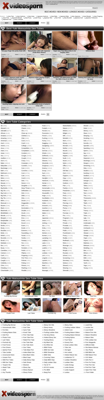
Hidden (44, 185)
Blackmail (4, 210)
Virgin (85, 238)
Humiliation (45, 198)
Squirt (85, 155)
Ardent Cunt (68, 330)
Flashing (24, 268)
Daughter (24, 185)
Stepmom (87, 158)
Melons (65, 131)
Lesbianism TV (69, 357)
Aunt (2, 160)
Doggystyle (25, 203)
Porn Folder (90, 372)
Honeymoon (46, 190)
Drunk (23, 213)
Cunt (23, 173)
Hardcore (45, 180)
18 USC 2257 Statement (79, 397)
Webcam (86, 245)
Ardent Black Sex (28, 352)
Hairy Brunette (68, 18)
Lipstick (44, 260)
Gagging (45, 143)
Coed (23, 143)
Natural (65, 153)
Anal (2, 143)
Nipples (65, 155)
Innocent (45, 205)
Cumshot (24, 170)
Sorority (86, 143)
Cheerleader (5, 270)
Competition (25, 148)
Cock (23, 141)
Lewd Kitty (88, 325)
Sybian (86, 183)
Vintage (86, 235)
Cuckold (24, 165)
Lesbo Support (69, 370)
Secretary (66, 260)
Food (43, 126)
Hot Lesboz (68, 352)
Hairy (44, 175)
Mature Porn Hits (90, 332)
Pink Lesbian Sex (91, 340)
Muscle (65, 150)
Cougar (23, 155)
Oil (64, 168)
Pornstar (65, 213)
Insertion (45, 208)
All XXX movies (49, 367)
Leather (44, 248)
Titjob (85, 203)
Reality (65, 238)
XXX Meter (88, 357)
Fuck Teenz (68, 340)
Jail (43, 215)
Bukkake (3, 243)
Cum (23, 168)
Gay (43, 148)
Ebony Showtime (49, 330)
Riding (65, 248)
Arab (2, 150)
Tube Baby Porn (28, 350)
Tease (85, 190)
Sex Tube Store (28, 345)
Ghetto (44, 153)
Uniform (86, 225)
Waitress (86, 243)
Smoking (86, 138)
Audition (3, 158)
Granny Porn (69, 342)
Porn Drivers (93, 312)
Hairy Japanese (76, 16)
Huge (44, 195)
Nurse (65, 160)
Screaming (66, 258)
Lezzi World (89, 330)
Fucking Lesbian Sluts (51, 332)
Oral (64, 173)
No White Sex (48, 345)
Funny (44, 141)
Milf (64, 136)
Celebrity (3, 263)
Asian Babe (54, 16)
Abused (3, 128)
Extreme (24, 230)
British (3, 235)
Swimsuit (86, 178)
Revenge (66, 245)
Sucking (86, 173)
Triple (85, 213)
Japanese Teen (48, 18)
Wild (85, 258)
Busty (2, 248)
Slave (85, 133)
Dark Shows (27, 362)
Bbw (2, 175)
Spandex (86, 146)
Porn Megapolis (90, 342)
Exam (23, 225)
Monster (65, 146)
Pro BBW (47, 370)
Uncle (85, 220)
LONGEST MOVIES (76, 11)
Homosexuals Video (31, 295)
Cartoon (3, 253)
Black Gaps (27, 357)
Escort (23, 223)
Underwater (87, 223)
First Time (24, 258)
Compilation (25, 150)
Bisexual (3, 203)
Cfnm (2, 265)
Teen (85, 193)
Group (44, 170)
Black (2, 208)
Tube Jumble (7, 352)
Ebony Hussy (48, 327)
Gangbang (45, 146)
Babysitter (4, 165)
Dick (22, 193)
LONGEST (32, 23)
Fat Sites (52, 295)
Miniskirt (65, 138)
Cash (2, 255)
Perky (65, 198)
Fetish (23, 250)
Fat (22, 243)
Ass (2, 155)
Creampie (24, 163)
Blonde (3, 215)
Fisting (23, 263)
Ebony (23, 215)
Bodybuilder (4, 220)
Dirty (22, 198)
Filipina (23, 253)
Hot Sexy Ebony (49, 335)
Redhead (66, 240)
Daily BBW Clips (49, 360)
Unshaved (87, 228)
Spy (85, 153)
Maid (43, 265)
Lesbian (44, 253)
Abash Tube (6, 367)
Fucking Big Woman (10, 295)
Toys (85, 208)
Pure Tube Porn (28, 337)
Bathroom (4, 173)
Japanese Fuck (7, 19)
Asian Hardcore (21, 16)
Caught (3, 260)
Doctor (23, 200)
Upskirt (86, 230)
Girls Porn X (89, 360)
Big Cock (4, 193)
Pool (64, 210)
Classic (23, 128)
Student (86, 170)
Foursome (45, 133)
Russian (65, 253)
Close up (24, 133)
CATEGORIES (91, 11)
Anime (3, 146)
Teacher (86, 188)
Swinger (86, 180)
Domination (25, 208)
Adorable (4, 131)
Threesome (87, 198)
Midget (65, 133)
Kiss (43, 230)
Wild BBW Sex (90, 352)
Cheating (4, 268)
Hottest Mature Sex (71, 355)
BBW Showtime (49, 352)
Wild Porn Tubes (8, 360)
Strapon (86, 163)
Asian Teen (11, 16)
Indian (44, 203)
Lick (43, 255)
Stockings (87, 160)
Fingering (24, 255)
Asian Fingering (98, 16)
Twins (85, 215)
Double (23, 210)
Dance (23, 183)
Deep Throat (25, 188)
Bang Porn (47, 372)
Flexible (23, 270)
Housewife (45, 193)
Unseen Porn (7, 357)
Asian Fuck (6, 18)
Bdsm (2, 178)
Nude (64, 158)
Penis (64, 195)
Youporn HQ (7, 365)
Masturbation (67, 126)
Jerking (44, 223)
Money (65, 143)
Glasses (44, 160)
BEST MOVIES (50, 11)
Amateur (3, 136)
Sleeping (86, 136)
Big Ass (3, 185)
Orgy (64, 178)
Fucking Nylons (70, 337)
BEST (6, 23)
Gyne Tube (26, 330)
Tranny (86, 210)
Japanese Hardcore (42, 16)
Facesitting (24, 233)
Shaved (65, 265)
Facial (23, 235)
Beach (3, 180)
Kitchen (44, 233)
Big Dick (3, 195)
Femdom (24, 248)
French (44, 136)
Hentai (44, 183)
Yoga (85, 265)
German (44, 150)
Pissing (65, 205)
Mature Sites (89, 337)
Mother (65, 148)
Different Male (89, 345)
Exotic (23, 228)
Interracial (45, 210)
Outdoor (65, 183)
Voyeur (86, 240)
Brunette (3, 238)
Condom (24, 153)
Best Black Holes (28, 355)
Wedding (86, 248)
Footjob (44, 128)
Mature (65, 128)
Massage (45, 270)
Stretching (87, 165)
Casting (3, 258)
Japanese (45, 218)
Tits (85, 205)
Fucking (44, 138)
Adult (4, 370)
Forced (44, 131)
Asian (2, 153)
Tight (85, 200)
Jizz (43, 225)
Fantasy (24, 240)
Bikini (2, 200)
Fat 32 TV (47, 365)
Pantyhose (66, 190)
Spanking (87, 148)
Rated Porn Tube (28, 340)
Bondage (4, 223)
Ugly (85, 218)
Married (44, 268)
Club (22, 138)
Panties (65, 188)
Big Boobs (4, 188)
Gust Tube (26, 327)
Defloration (24, 190)
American (4, 141)
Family (23, 238)
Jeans (44, 220)
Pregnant (66, 218)
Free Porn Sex (90, 365)
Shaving (65, 268)
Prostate (65, 225)
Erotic (23, 220)
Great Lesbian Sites (71, 345)
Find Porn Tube (90, 367)
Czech (23, 178)
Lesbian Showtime (71, 360)
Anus (2, 148)
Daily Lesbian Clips (50, 362)
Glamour (45, 158)
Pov (64, 215)
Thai (85, 195)
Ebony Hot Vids (49, 325)
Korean (44, 235)
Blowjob (3, 218)
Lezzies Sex (89, 327)
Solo (85, 141)
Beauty (3, 183)
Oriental (65, 180)
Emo (22, 218)
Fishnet (23, 260)
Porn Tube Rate (28, 335)
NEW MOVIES (62, 11)
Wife (85, 255)
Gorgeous (45, 165)
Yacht (85, 263)
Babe (2, 163)
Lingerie (44, 258)
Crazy (23, 160)
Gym (43, 173)
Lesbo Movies (69, 367)
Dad (22, 180)
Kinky (44, 228)
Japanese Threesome (91, 18)
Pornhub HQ (52, 312)
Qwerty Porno (7, 350)
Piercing (65, 203)
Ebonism (26, 365)
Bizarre (3, 205)
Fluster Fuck (10, 312)
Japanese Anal (78, 18)
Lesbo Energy (69, 365)
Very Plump (89, 350)
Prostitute (66, 228)
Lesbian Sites (69, 362)
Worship (86, 260)
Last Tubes (31, 312)
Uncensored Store (8, 355)
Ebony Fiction (27, 372)
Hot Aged (68, 350)
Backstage (4, 168)
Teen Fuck (58, 18)
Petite (65, 200)
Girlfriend (45, 155)
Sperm (86, 150)
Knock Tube (27, 332)
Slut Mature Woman (91, 347)
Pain (64, 185)
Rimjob (65, 250)
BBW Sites (47, 355)
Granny (44, 168)
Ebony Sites (68, 325)
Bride (2, 233)
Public (65, 230)
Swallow (86, 175)
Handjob (45, 178)
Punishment (67, 233)
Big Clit (3, 190)
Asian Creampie (18, 19)
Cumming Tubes (49, 357)
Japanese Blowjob (17, 18)
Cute (23, 175)
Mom (64, 141)
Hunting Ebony (49, 340)
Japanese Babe (64, 16)
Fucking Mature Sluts (72, 295)
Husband (45, 200)
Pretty (65, 220)
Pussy (65, 235)
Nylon (65, 163)
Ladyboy (45, 240)
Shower (86, 126)
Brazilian (3, 230)
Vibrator (86, 233)
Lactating (45, 238)
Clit (22, 131)
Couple (23, 158)
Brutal (3, 240)
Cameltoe (4, 250)
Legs (43, 250)
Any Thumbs (7, 372)
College (23, 146)
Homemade (46, 188)
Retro (64, 243)
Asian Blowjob (87, 16)
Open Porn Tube (90, 370)
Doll (22, 205)
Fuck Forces (72, 312)
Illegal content (89, 397)
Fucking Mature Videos (72, 332)
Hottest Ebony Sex (50, 337)
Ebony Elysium (28, 370)
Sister (85, 128)
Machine (45, 263)
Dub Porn (93, 295)
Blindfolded (4, 213)
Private (65, 223)
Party (64, 193)
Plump (65, 208)
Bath (2, 170)
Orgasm (65, 175)
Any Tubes (26, 325)
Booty (2, 228)
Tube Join (68, 347)
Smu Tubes (27, 347)
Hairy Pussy (28, 18)
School (65, 255)
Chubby (23, 126)
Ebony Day (26, 367)
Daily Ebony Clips (29, 360)
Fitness (23, 265)
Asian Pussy (37, 18)
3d (1, 126)
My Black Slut (48, 342)
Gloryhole (45, 163)
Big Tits (3, 198)
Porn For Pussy (90, 362)
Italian (44, 213)
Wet (85, 250)
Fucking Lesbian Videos (72, 327)
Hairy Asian (31, 16)
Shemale (66, 270)
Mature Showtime (91, 335)
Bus (2, 245)
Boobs (3, 225)
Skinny (86, 131)
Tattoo (85, 185)
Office (65, 165)
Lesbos (67, 372)
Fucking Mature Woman (72, 335)
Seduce (65, 263)
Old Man (65, 170)
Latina (44, 245)
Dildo (23, 195)
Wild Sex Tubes (8, 362)
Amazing (3, 138)
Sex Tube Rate (28, 342)
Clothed (23, 136)
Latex (44, 243)
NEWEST (19, 23)
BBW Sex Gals (49, 350)
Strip (85, 168)
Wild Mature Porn (91, 355)
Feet (22, 245)
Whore (86, 253)
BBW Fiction (48, 347)
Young (86, 268)
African (3, 133)
